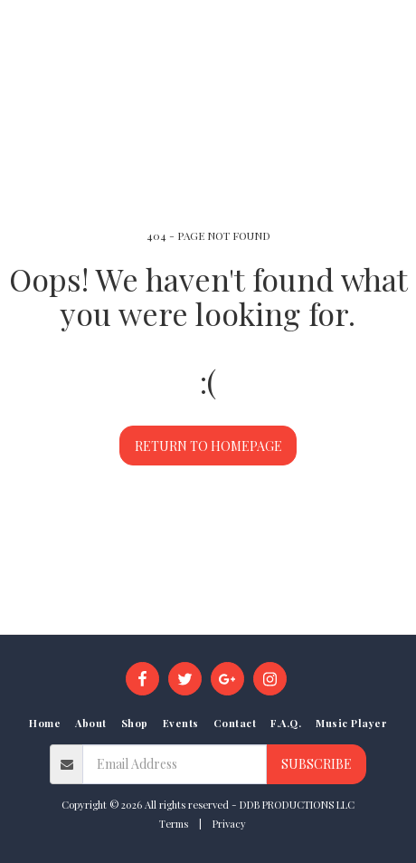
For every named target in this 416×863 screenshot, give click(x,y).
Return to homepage (208, 446)
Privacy (229, 823)
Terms (173, 823)
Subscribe (316, 763)
